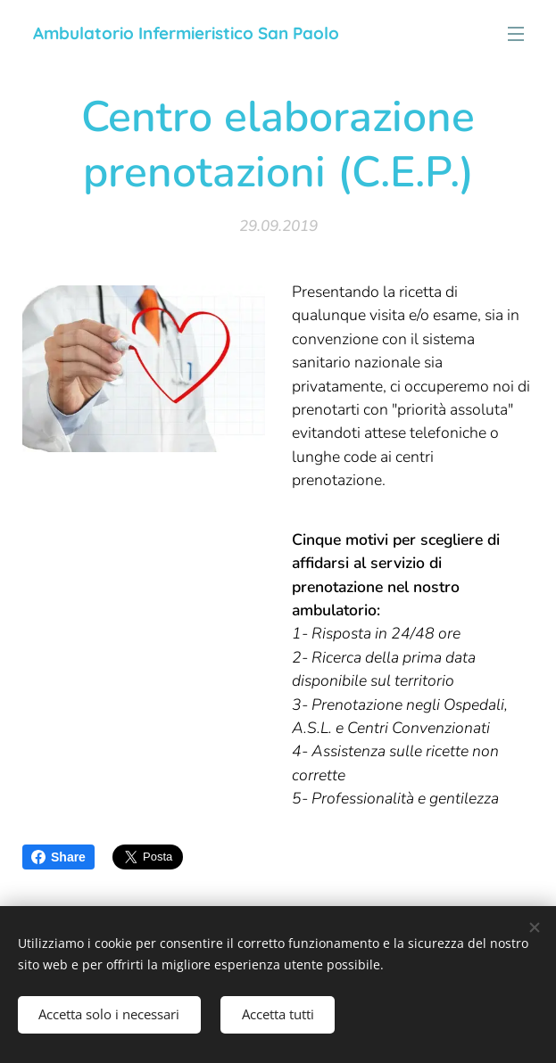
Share (58, 857)
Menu (516, 34)
